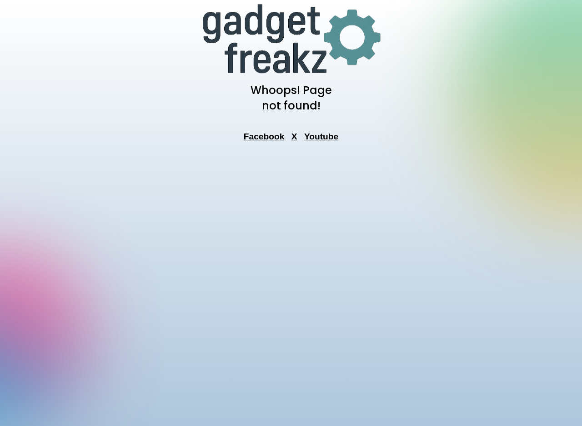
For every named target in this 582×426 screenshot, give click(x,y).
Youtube (321, 136)
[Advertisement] (291, 286)
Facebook (264, 136)
